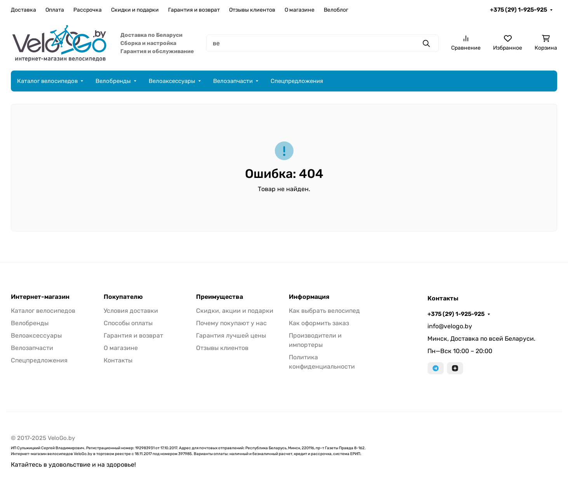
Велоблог (336, 10)
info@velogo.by (449, 326)
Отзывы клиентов (252, 10)
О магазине (299, 10)
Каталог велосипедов (47, 81)
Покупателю (123, 297)
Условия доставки (131, 310)
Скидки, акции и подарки (234, 310)
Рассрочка (87, 10)
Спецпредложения (297, 81)
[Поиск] (322, 43)
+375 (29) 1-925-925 (518, 9)
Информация (309, 297)
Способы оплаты (128, 323)
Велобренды (113, 81)
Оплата (54, 10)
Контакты (118, 360)
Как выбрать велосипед (324, 310)
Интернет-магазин (40, 297)
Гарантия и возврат (194, 10)
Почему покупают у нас (231, 323)
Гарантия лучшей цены (231, 335)
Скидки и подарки (135, 10)
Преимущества (219, 297)
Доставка (23, 10)
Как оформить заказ (319, 323)
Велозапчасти (233, 81)
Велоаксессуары (172, 81)
